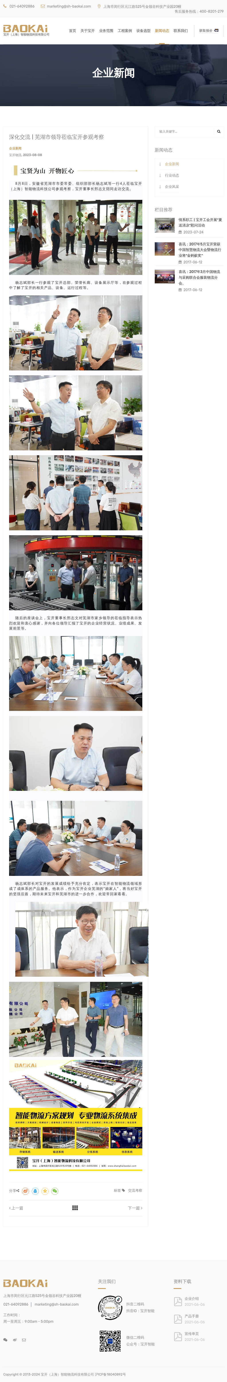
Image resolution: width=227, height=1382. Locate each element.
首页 (72, 30)
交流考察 (135, 1190)
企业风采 (172, 187)
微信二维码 (135, 1337)
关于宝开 (87, 30)
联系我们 (181, 30)
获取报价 (208, 30)
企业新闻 (172, 164)
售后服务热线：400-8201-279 (199, 11)
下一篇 (135, 1208)
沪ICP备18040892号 (110, 1374)
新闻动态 (162, 30)
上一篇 (16, 1208)
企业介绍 (192, 1298)
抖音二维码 (135, 1304)
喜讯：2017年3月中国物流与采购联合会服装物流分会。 (199, 277)
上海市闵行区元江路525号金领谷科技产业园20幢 (139, 6)
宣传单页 (192, 1333)
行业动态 (172, 175)
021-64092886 (19, 6)
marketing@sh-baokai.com (66, 6)
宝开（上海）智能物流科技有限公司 (67, 1374)
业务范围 (106, 30)
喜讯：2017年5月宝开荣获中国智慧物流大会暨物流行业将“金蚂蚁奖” (200, 250)
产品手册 (192, 1316)
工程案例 (125, 30)
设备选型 (143, 30)
